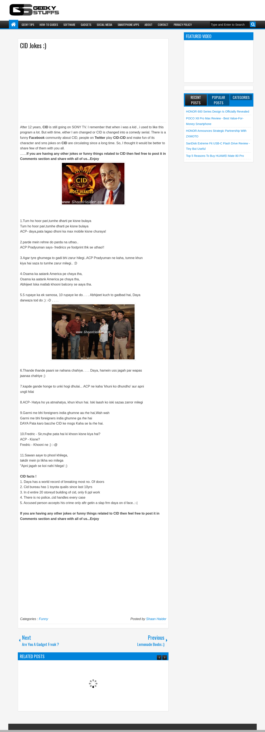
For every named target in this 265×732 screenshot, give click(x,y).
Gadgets (86, 24)
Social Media (104, 24)
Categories (241, 97)
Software (69, 24)
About (148, 24)
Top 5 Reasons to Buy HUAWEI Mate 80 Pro (215, 155)
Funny (43, 619)
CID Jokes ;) (33, 45)
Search (253, 24)
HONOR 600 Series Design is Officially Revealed (217, 111)
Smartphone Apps (128, 24)
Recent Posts (196, 100)
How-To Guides (49, 24)
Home (13, 24)
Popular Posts (218, 100)
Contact (163, 24)
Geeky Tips (28, 24)
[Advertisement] (89, 85)
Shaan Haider (156, 619)
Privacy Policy (183, 24)
